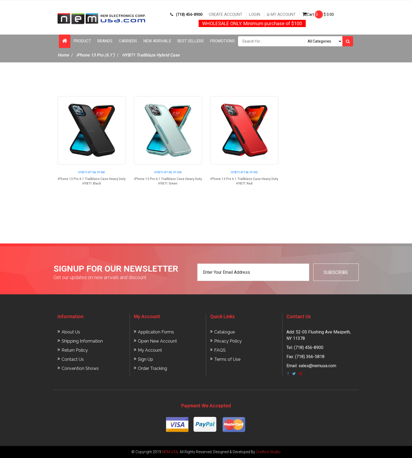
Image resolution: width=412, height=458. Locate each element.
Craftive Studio (268, 452)
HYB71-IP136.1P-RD (244, 172)
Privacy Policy (228, 341)
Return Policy (75, 350)
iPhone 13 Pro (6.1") (95, 55)
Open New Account (157, 341)
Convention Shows (80, 368)
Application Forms (156, 332)
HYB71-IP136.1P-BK (91, 172)
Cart (318, 14)
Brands (104, 41)
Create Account (225, 14)
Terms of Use (227, 359)
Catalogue (224, 332)
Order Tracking (152, 368)
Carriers (128, 41)
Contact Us (73, 359)
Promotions (222, 41)
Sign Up (145, 359)
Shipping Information (82, 341)
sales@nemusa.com (317, 365)
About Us (71, 332)
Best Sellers (190, 41)
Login (254, 14)
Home (63, 55)
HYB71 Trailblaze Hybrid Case (151, 55)
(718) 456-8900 (186, 14)
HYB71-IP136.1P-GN (168, 172)
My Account (281, 14)
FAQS (220, 350)
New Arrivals (157, 41)
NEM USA (170, 452)
